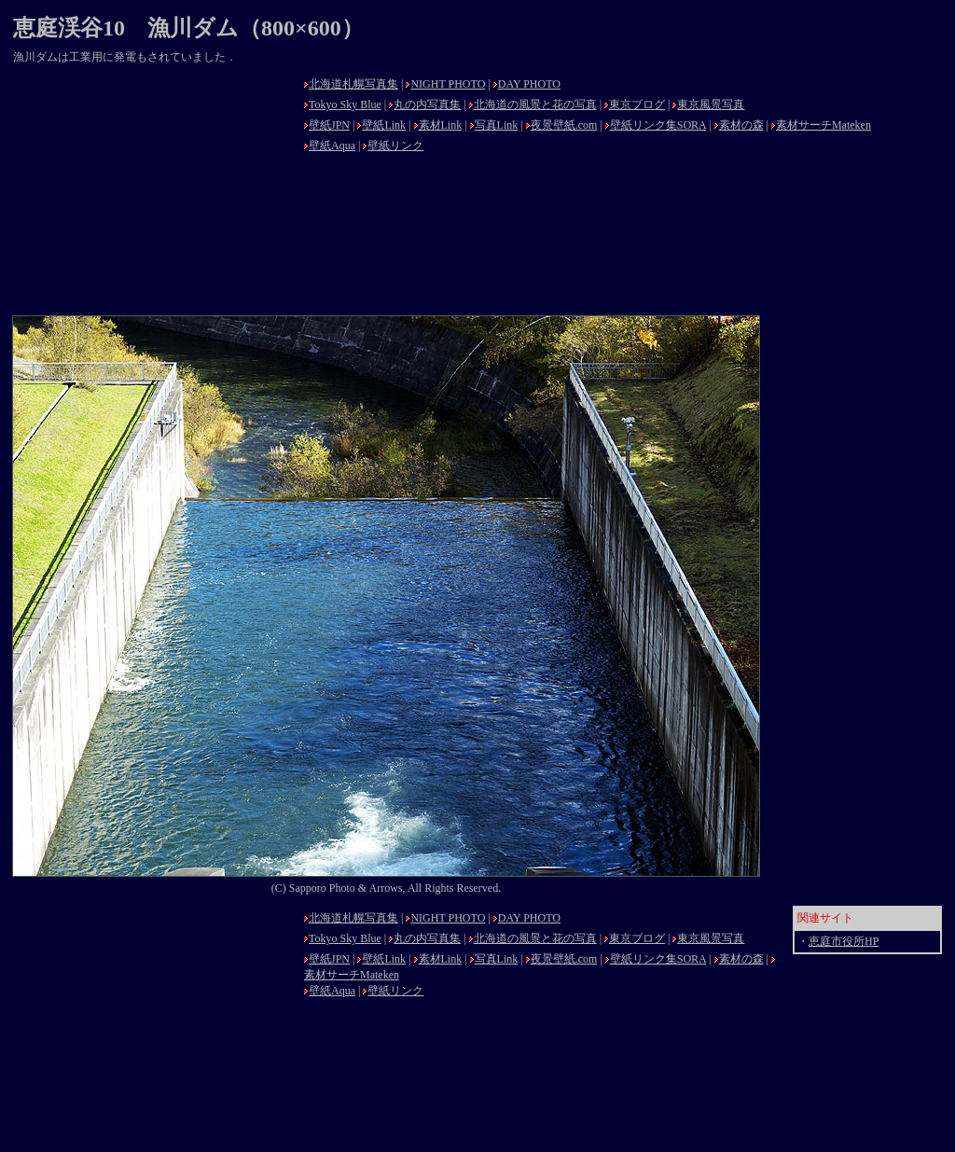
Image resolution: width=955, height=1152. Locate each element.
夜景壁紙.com (564, 125)
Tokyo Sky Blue (345, 104)
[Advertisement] (153, 188)
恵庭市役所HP (844, 941)
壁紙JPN (329, 125)
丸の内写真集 (427, 104)
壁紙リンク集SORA (658, 125)
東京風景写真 (710, 104)
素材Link (441, 125)
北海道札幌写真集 (353, 83)
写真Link (497, 125)
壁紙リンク (395, 145)
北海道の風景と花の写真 (535, 104)
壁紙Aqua (332, 145)
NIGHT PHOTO (447, 83)
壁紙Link (384, 125)
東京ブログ (637, 104)
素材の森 (741, 125)
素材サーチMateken (823, 125)
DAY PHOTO (529, 83)
